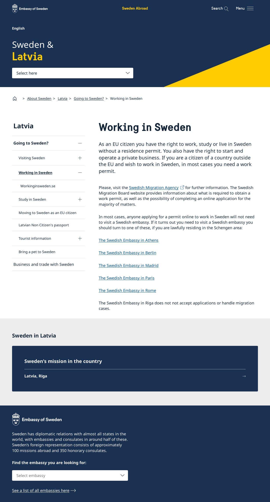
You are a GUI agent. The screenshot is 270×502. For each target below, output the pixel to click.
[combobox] (72, 73)
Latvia (62, 98)
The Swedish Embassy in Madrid (128, 265)
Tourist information (35, 238)
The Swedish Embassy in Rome (127, 290)
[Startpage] (16, 98)
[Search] (223, 8)
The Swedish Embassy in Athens (128, 240)
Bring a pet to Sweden (37, 251)
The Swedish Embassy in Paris (127, 277)
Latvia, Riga (35, 376)
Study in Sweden (32, 199)
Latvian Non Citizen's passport (44, 225)
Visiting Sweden (32, 157)
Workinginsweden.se (37, 186)
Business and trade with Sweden (43, 264)
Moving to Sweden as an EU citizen (47, 213)
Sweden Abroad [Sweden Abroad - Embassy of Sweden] (135, 8)
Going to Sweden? (89, 98)
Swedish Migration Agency (153, 187)
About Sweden (39, 98)
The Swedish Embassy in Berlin (127, 252)
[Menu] (248, 8)
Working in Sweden (35, 172)
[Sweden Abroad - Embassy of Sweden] (34, 8)
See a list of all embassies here (40, 490)
